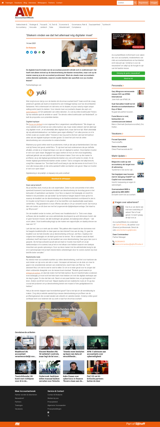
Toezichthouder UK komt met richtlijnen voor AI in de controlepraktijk (24, 378)
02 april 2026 (68, 348)
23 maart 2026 (69, 372)
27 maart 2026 (45, 372)
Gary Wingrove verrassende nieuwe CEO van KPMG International (123, 94)
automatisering (32, 112)
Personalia (117, 85)
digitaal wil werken (33, 273)
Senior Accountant (119, 147)
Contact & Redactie (55, 395)
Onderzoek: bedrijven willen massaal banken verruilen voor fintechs (49, 378)
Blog (25, 3)
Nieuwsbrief (19, 398)
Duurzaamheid (94, 25)
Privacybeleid (53, 402)
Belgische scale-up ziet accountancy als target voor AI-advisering (123, 164)
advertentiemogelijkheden (126, 230)
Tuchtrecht (106, 25)
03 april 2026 (20, 348)
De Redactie (31, 48)
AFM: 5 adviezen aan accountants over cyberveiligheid (96, 354)
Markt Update (118, 156)
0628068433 (120, 242)
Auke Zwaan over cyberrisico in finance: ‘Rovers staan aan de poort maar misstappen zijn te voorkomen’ (73, 378)
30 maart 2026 (21, 372)
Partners (51, 3)
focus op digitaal (35, 124)
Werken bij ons (53, 398)
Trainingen (9, 3)
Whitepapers (42, 3)
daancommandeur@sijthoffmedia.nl (129, 244)
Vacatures (18, 3)
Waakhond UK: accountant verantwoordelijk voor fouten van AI (25, 354)
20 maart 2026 (93, 372)
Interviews (32, 3)
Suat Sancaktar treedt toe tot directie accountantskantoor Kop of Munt (123, 106)
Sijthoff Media (121, 225)
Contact (59, 3)
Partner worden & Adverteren (26, 395)
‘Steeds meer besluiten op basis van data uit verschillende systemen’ (73, 354)
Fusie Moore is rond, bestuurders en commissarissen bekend (122, 119)
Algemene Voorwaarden (57, 405)
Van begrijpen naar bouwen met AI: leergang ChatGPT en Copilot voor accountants (123, 177)
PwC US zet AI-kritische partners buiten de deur (95, 378)
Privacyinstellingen (54, 409)
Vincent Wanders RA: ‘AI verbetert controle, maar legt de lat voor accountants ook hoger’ (49, 354)
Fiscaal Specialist (119, 139)
